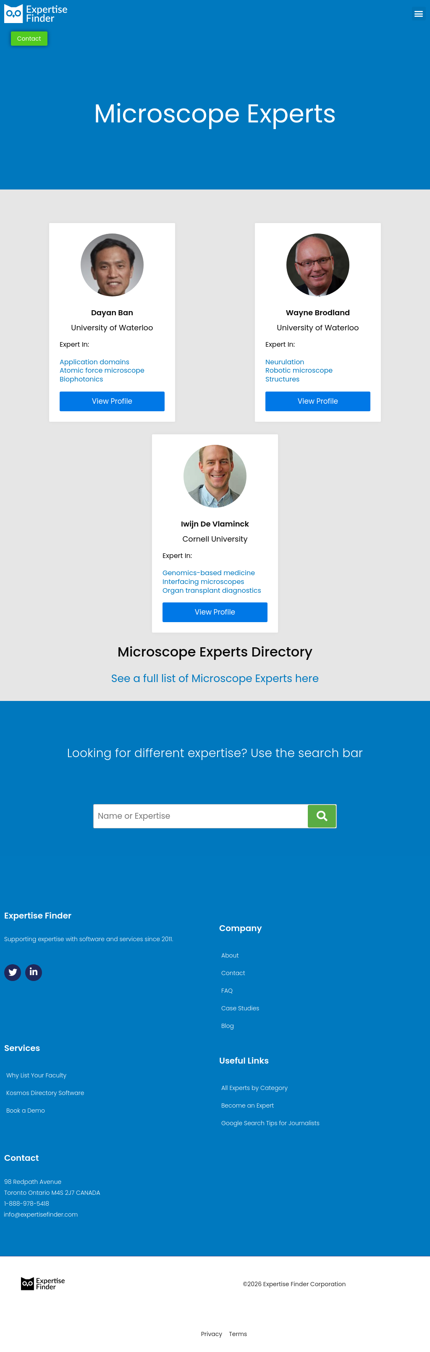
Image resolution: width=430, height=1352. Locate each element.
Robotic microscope (299, 370)
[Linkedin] (33, 972)
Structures (282, 379)
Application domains (94, 362)
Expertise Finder (37, 915)
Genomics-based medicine (209, 573)
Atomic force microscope (102, 370)
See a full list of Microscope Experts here (215, 678)
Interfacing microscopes (203, 581)
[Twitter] (12, 972)
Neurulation (284, 362)
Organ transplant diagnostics (212, 590)
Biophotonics (81, 379)
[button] (419, 14)
